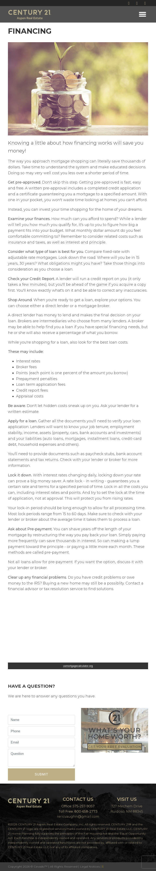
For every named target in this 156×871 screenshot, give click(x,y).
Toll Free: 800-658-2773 (78, 811)
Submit (41, 774)
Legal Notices (90, 866)
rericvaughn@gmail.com (78, 816)
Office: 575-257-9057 (78, 806)
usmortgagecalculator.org (78, 665)
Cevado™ (41, 866)
